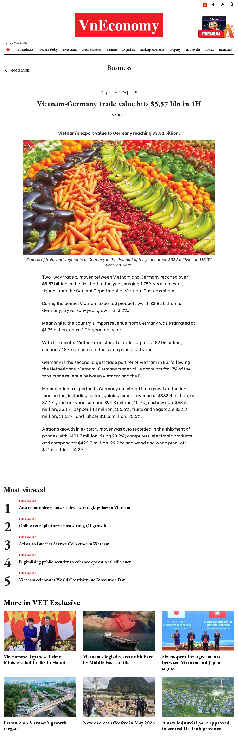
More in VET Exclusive (42, 602)
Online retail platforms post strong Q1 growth (62, 525)
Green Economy (91, 49)
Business (111, 49)
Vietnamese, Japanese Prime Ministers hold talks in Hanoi (34, 660)
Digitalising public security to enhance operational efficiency (75, 562)
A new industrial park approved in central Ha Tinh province (196, 726)
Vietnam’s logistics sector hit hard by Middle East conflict (118, 660)
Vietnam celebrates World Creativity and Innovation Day (72, 580)
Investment (70, 49)
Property (174, 49)
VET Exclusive (24, 49)
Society (209, 49)
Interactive (225, 49)
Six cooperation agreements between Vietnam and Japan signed (191, 662)
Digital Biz (128, 49)
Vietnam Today (48, 49)
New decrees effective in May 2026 (119, 723)
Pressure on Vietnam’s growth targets (35, 726)
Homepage (16, 70)
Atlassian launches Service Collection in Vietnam (64, 544)
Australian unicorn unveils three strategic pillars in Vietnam (74, 507)
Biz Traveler (192, 49)
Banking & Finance (152, 49)
